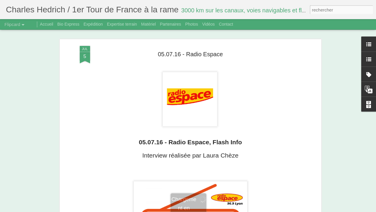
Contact (226, 24)
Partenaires (170, 24)
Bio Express (68, 24)
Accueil (46, 24)
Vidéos (208, 24)
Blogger (209, 209)
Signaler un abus (229, 209)
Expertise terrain (122, 24)
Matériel (148, 24)
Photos (191, 24)
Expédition (93, 24)
